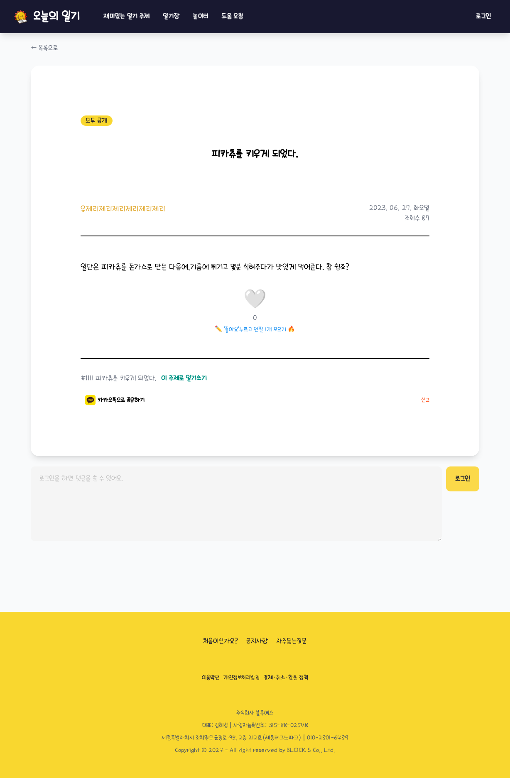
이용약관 (210, 677)
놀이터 (200, 16)
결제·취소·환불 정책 (286, 677)
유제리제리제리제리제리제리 (123, 209)
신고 (425, 400)
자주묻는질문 (291, 641)
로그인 (483, 16)
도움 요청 (232, 16)
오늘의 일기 (46, 16)
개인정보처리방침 (241, 677)
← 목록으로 (44, 48)
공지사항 (257, 641)
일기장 (171, 16)
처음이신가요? (220, 641)
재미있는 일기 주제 (126, 16)
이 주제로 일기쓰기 (184, 378)
